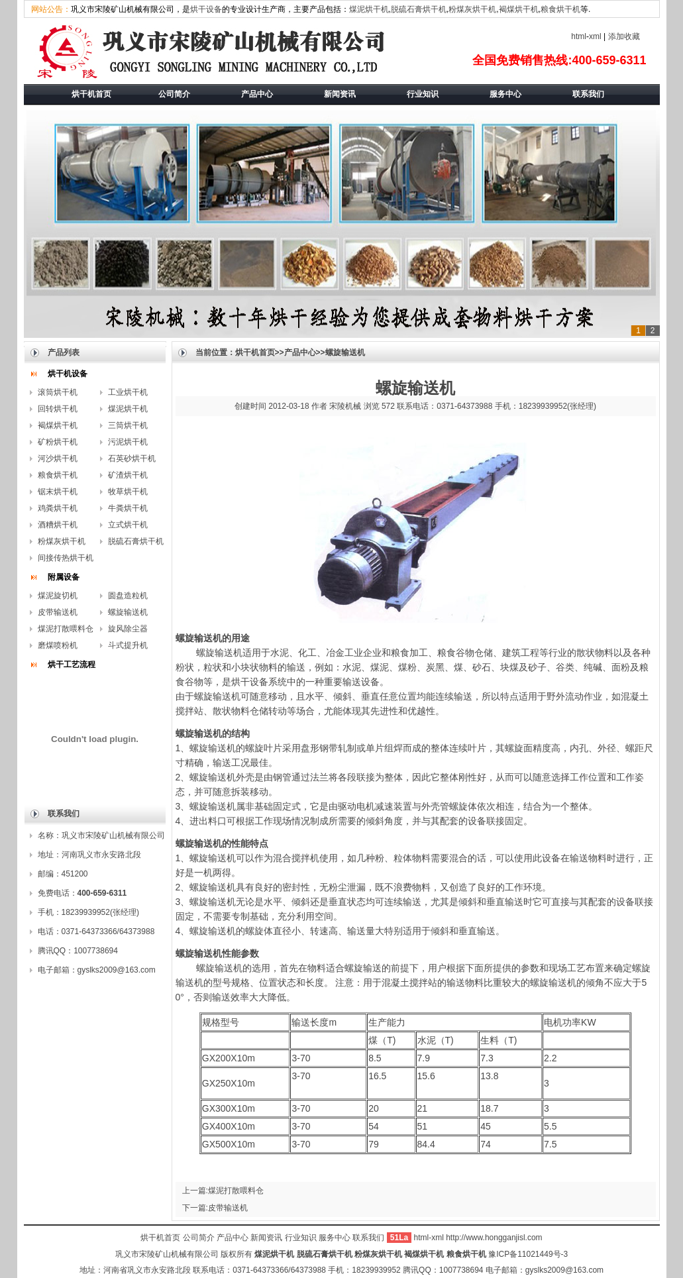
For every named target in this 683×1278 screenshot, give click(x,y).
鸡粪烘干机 (58, 508)
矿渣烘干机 (128, 475)
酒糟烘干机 (58, 524)
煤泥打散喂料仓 (65, 628)
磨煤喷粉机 (58, 645)
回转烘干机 (58, 408)
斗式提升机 (128, 645)
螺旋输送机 (128, 612)
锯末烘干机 (58, 491)
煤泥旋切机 (58, 595)
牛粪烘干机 (128, 508)
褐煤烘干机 (519, 9)
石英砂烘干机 (132, 458)
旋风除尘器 (128, 628)
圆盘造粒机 (128, 595)
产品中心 (300, 352)
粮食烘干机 (560, 9)
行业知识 (301, 1237)
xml (595, 36)
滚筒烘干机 (58, 392)
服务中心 (334, 1237)
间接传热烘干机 (65, 557)
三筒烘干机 (128, 425)
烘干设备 (206, 9)
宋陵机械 (345, 406)
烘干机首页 (255, 352)
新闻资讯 (266, 1237)
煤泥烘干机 (369, 9)
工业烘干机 (128, 392)
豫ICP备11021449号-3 (528, 1254)
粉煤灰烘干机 (472, 9)
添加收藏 (624, 36)
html (578, 36)
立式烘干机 (128, 524)
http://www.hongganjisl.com (494, 1237)
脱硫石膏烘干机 (419, 9)
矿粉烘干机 (58, 442)
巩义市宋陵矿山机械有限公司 (167, 1254)
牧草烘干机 (128, 491)
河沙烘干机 (58, 458)
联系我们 (369, 1237)
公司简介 (199, 1237)
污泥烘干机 (128, 442)
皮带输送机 (58, 612)
